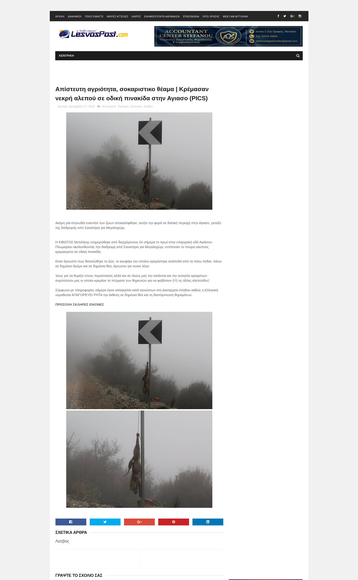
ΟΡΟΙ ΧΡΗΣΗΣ (211, 17)
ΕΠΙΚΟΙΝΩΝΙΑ (191, 17)
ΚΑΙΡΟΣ (136, 17)
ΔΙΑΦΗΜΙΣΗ (75, 17)
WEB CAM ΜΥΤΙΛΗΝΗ (235, 17)
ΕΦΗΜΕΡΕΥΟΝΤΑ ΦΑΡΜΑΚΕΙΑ (162, 17)
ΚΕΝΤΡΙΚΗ (66, 56)
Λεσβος (148, 107)
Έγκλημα (123, 107)
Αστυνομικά (109, 107)
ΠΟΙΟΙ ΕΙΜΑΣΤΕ (94, 17)
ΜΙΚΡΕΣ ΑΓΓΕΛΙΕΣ (117, 17)
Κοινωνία (136, 107)
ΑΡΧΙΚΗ (60, 17)
